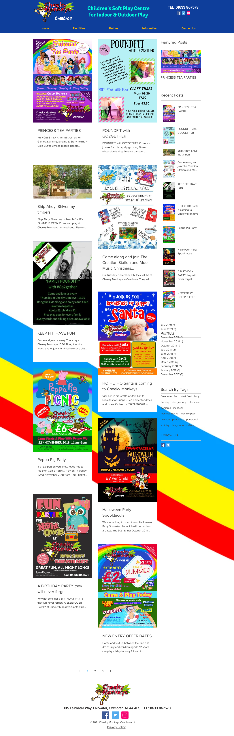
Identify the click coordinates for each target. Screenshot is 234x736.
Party (196, 396)
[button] (149, 28)
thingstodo (178, 425)
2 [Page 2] (95, 671)
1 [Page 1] (87, 671)
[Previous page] (79, 671)
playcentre (178, 419)
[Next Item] (195, 61)
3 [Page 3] (102, 671)
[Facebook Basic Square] (163, 445)
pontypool (192, 419)
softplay (165, 425)
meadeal (178, 407)
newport (165, 419)
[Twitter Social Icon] (183, 13)
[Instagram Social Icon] (188, 13)
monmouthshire (169, 413)
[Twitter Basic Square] (168, 445)
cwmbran (166, 407)
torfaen (190, 425)
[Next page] (110, 671)
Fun (176, 396)
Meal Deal (186, 396)
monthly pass (188, 413)
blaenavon (194, 402)
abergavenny (179, 402)
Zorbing (165, 402)
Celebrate (166, 396)
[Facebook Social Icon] (179, 13)
